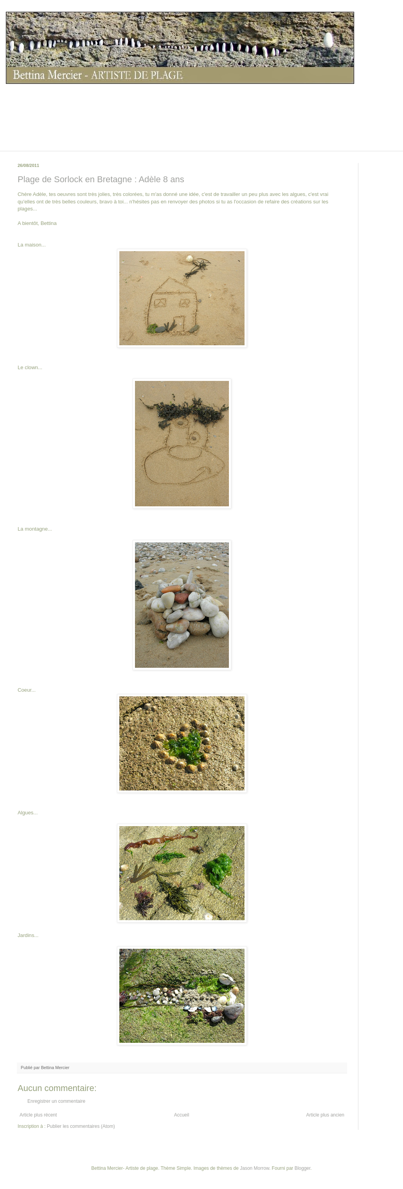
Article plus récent (38, 1115)
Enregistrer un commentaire (56, 1101)
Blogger (303, 1168)
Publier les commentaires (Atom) (81, 1126)
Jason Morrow (254, 1168)
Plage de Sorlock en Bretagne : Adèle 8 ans (101, 179)
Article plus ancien (325, 1115)
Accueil (181, 1115)
